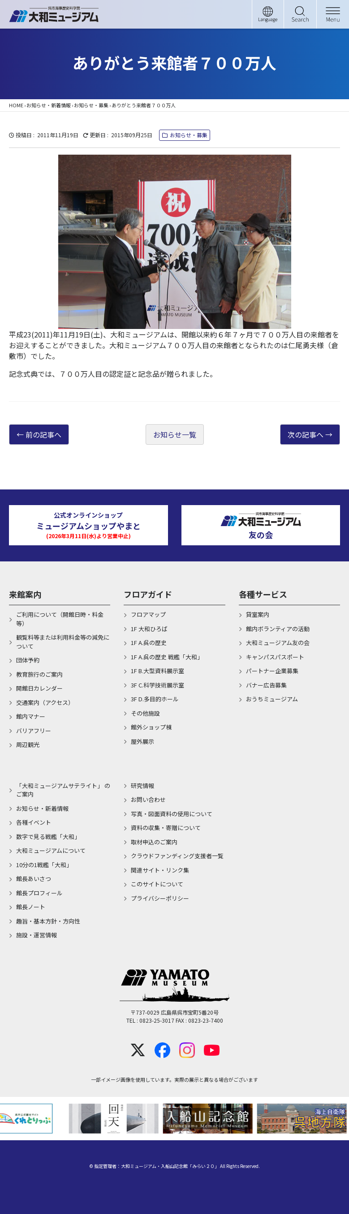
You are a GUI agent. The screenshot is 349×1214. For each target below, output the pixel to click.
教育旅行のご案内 (39, 674)
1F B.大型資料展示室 (157, 670)
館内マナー (30, 716)
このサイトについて (157, 884)
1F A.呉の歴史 (149, 642)
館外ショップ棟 (151, 727)
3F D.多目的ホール (155, 699)
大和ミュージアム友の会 (278, 642)
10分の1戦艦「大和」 (44, 864)
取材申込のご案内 (154, 842)
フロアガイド (148, 594)
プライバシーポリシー (160, 898)
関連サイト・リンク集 (160, 870)
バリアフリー (33, 730)
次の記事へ (305, 434)
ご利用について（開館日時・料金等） (59, 619)
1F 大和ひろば (149, 628)
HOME (16, 105)
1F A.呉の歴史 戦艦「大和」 (167, 657)
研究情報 (142, 785)
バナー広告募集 (266, 685)
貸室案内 (257, 614)
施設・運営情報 (36, 935)
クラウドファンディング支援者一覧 (177, 855)
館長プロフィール (39, 893)
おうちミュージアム (272, 699)
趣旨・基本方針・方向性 (48, 921)
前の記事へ (43, 434)
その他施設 (145, 713)
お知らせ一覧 (174, 434)
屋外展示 (142, 741)
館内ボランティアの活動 (278, 628)
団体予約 (27, 660)
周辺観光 (27, 744)
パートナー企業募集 (272, 670)
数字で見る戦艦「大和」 (48, 836)
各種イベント (33, 822)
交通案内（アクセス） (45, 702)
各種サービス (263, 594)
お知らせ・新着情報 (48, 105)
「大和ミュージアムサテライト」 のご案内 (63, 790)
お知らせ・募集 (91, 105)
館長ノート (30, 906)
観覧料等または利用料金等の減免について (62, 641)
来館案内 (25, 594)
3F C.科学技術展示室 (157, 685)
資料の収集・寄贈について (166, 827)
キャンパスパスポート (275, 657)
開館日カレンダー (39, 688)
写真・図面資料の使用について (171, 813)
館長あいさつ (33, 878)
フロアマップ (148, 614)
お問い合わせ (148, 799)
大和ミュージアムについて (51, 850)
